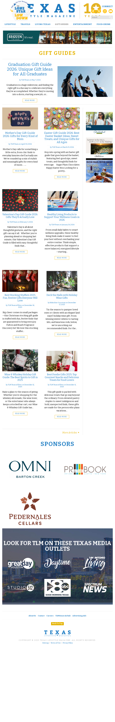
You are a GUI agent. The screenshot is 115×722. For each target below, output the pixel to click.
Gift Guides (61, 24)
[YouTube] (111, 12)
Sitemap (45, 643)
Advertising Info (79, 616)
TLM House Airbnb (63, 616)
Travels (25, 24)
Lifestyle (10, 24)
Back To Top (57, 624)
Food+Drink (104, 24)
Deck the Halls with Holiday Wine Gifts (62, 296)
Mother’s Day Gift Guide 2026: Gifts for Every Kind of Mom (20, 136)
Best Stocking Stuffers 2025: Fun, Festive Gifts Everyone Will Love (20, 298)
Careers (49, 616)
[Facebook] (93, 12)
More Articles (71, 432)
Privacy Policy (68, 643)
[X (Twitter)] (99, 12)
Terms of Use (56, 643)
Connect (107, 6)
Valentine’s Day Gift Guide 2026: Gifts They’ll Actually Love (20, 216)
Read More (30, 100)
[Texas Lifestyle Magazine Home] (57, 10)
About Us (32, 616)
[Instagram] (105, 12)
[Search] (111, 17)
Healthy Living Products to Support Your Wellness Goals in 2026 (62, 217)
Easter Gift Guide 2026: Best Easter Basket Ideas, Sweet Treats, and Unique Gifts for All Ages (61, 137)
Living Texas (42, 24)
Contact (41, 616)
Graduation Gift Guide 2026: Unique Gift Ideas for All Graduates (30, 69)
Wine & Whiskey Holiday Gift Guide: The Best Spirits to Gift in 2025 (20, 377)
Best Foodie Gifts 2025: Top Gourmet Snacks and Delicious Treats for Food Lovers (62, 377)
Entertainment (82, 24)
